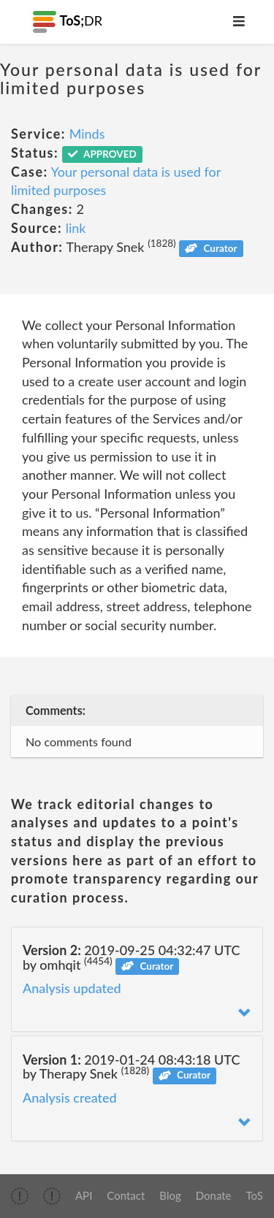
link (76, 228)
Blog (169, 1195)
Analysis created (70, 1097)
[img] (19, 1196)
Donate (214, 1195)
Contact (126, 1195)
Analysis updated (72, 988)
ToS (254, 1195)
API (83, 1195)
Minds (87, 134)
